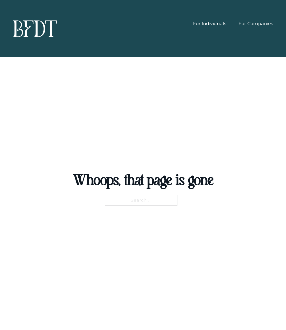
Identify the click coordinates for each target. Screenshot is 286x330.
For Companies (256, 23)
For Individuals (209, 23)
